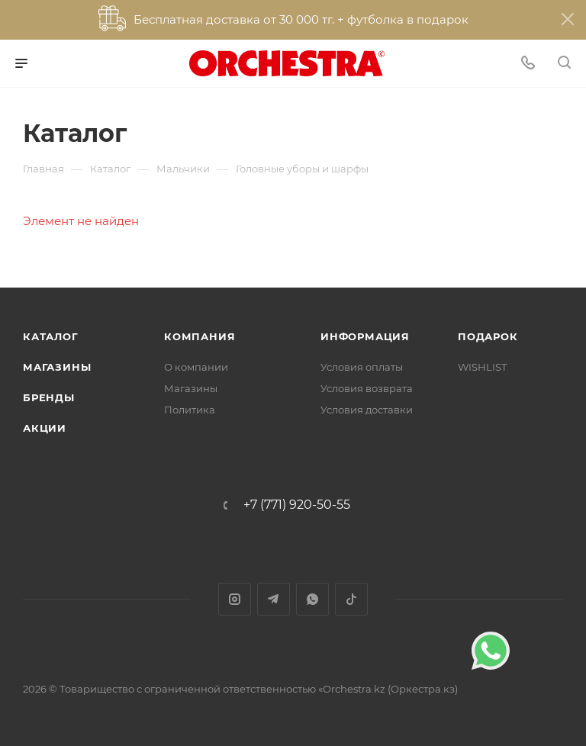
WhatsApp (312, 599)
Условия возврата (366, 388)
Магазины (57, 367)
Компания (199, 336)
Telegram (273, 599)
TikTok (351, 599)
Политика (189, 410)
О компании (196, 367)
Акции (44, 428)
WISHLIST (482, 367)
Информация (365, 336)
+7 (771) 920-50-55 (296, 505)
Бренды (49, 397)
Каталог (51, 336)
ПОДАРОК (488, 336)
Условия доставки (366, 410)
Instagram (234, 599)
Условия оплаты (361, 367)
